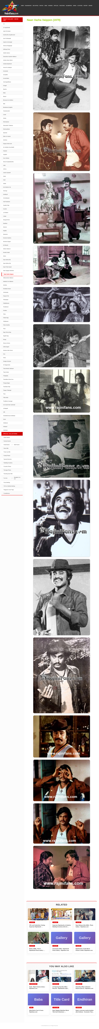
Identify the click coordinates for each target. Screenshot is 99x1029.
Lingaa (4, 216)
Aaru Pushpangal (7, 38)
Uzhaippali (5, 408)
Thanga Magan (6, 383)
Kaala (4, 176)
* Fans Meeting (6, 482)
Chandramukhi (6, 111)
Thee (4, 393)
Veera (4, 419)
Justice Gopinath (7, 172)
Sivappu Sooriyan (7, 361)
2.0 (4, 23)
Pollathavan (5, 321)
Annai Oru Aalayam (7, 67)
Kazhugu (5, 190)
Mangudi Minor (6, 219)
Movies (90, 5)
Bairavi (4, 96)
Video (45, 5)
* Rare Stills (5, 448)
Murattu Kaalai (6, 252)
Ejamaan (5, 132)
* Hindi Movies (6, 444)
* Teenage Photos (7, 470)
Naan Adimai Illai (7, 259)
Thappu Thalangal (7, 390)
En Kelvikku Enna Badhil (8, 147)
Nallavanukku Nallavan (8, 277)
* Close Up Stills (6, 452)
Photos (41, 5)
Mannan (5, 227)
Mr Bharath (5, 245)
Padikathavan (6, 303)
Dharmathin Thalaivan (8, 125)
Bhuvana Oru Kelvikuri (8, 100)
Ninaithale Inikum (7, 288)
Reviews (50, 5)
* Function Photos (7, 466)
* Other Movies (6, 437)
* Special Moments (7, 459)
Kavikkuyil (5, 194)
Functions (62, 5)
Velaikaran (5, 422)
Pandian (5, 310)
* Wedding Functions (7, 462)
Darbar (4, 118)
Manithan (5, 223)
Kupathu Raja (6, 205)
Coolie (4, 114)
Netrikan (5, 285)
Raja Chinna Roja (7, 332)
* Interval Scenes (7, 441)
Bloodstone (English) (7, 107)
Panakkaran (6, 306)
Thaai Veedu (6, 372)
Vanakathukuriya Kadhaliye (9, 415)
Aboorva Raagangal (7, 45)
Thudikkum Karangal (7, 401)
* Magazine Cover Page (8, 489)
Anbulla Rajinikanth (7, 63)
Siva (4, 354)
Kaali (4, 179)
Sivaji (4, 357)
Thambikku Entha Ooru (8, 379)
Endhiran (5, 140)
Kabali (4, 183)
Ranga (4, 339)
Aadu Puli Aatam (7, 31)
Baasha (5, 89)
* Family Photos (6, 455)
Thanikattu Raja (6, 386)
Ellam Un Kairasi (7, 136)
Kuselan (5, 208)
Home (22, 5)
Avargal (5, 85)
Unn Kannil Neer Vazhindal (9, 404)
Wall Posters (17, 444)
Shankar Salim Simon (8, 350)
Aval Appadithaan (7, 82)
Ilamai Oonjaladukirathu (8, 161)
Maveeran (5, 234)
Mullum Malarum (7, 248)
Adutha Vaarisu (6, 52)
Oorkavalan (5, 292)
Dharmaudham (6, 129)
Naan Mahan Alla (7, 263)
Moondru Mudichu (7, 237)
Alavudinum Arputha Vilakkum (9, 56)
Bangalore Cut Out (17, 478)
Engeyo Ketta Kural (7, 143)
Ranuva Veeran (6, 343)
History (86, 5)
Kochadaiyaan (6, 198)
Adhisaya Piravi (6, 49)
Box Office (35, 5)
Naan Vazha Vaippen (9, 274)
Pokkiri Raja (6, 317)
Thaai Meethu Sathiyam (8, 368)
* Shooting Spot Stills (8, 473)
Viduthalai (5, 430)
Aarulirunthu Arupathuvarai (9, 34)
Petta (4, 314)
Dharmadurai (6, 121)
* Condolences (6, 493)
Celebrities (69, 5)
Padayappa (5, 299)
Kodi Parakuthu (6, 201)
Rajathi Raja (6, 335)
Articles (56, 5)
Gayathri (5, 154)
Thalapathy (5, 375)
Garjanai (5, 150)
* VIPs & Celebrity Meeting (9, 486)
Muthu (4, 256)
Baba (4, 92)
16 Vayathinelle (6, 27)
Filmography (28, 5)
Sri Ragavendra (6, 364)
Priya (4, 328)
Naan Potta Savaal (7, 267)
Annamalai (5, 71)
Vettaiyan (5, 426)
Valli (4, 412)
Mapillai (5, 230)
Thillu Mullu (5, 397)
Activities (80, 5)
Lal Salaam (5, 212)
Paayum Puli (6, 296)
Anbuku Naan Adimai (8, 60)
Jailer (4, 165)
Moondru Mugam (7, 241)
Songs (74, 5)
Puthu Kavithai (6, 325)
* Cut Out (5, 478)
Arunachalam (6, 78)
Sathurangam (6, 346)
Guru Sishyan (6, 158)
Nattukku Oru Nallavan (8, 281)
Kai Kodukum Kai (7, 187)
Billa (4, 103)
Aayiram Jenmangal (7, 42)
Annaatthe (5, 74)
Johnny (4, 169)
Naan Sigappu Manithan (8, 270)
